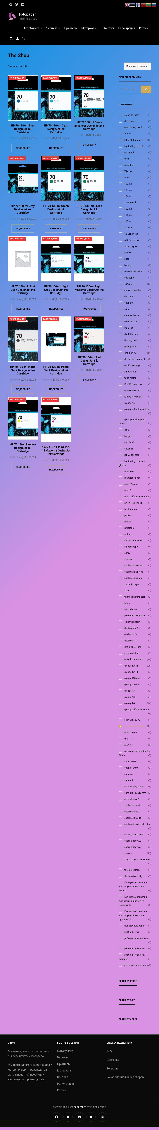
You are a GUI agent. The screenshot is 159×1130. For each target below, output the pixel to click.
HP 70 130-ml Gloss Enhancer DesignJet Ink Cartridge (89, 128)
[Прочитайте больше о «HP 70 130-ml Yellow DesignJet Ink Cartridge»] (22, 470)
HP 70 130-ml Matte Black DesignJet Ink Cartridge (22, 373)
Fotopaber (27, 14)
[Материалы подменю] (98, 29)
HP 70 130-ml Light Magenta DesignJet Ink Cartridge (89, 292)
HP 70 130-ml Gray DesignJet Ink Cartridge (23, 212)
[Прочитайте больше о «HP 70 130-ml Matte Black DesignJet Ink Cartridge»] (22, 392)
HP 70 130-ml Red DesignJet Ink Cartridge (89, 363)
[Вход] (17, 41)
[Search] (146, 92)
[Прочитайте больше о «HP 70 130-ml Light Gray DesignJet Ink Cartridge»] (56, 312)
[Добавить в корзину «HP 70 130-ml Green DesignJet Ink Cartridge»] (56, 231)
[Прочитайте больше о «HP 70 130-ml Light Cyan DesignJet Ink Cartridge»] (22, 312)
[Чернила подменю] (58, 29)
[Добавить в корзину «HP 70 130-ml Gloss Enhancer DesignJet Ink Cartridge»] (89, 147)
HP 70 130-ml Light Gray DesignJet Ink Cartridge (56, 292)
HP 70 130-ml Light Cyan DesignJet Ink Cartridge (23, 292)
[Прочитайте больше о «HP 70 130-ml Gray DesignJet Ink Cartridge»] (22, 231)
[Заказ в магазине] (137, 69)
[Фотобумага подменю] (40, 29)
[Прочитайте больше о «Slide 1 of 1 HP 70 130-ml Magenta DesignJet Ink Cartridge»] (56, 472)
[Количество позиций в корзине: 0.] (23, 41)
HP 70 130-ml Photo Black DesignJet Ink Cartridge (56, 373)
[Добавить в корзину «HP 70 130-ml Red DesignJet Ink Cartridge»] (89, 382)
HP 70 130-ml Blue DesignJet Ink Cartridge (22, 132)
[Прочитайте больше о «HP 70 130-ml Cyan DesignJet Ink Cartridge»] (56, 151)
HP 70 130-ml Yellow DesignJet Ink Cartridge (23, 451)
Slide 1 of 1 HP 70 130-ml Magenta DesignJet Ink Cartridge (56, 453)
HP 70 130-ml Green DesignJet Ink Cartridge (56, 212)
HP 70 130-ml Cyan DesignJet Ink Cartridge (56, 132)
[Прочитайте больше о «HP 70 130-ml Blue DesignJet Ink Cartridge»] (22, 151)
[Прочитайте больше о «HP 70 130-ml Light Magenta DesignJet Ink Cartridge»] (89, 312)
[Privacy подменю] (150, 29)
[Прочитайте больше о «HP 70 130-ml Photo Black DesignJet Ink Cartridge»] (56, 392)
